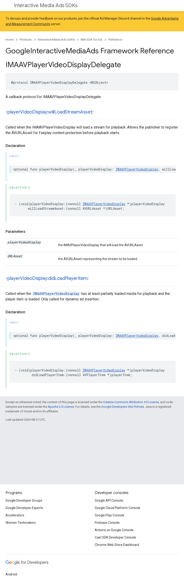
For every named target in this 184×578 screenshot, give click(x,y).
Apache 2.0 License (61, 406)
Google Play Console (109, 515)
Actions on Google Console (114, 530)
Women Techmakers (21, 522)
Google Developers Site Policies (122, 406)
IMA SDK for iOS (91, 39)
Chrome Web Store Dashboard (117, 545)
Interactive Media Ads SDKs (45, 5)
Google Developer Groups (24, 500)
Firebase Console (107, 522)
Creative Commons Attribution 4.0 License (131, 402)
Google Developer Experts (24, 508)
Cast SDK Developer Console (115, 537)
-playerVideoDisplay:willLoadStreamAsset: (49, 112)
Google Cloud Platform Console (117, 508)
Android (11, 574)
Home (10, 39)
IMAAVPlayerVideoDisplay (137, 169)
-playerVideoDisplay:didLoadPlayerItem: (47, 278)
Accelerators (15, 515)
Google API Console (109, 500)
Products (26, 39)
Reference (115, 39)
